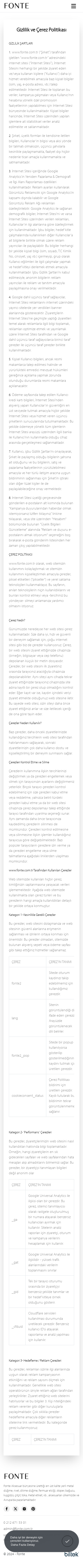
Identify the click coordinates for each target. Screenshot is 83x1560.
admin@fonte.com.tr (18, 1528)
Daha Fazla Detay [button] (23, 1544)
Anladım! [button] (67, 1538)
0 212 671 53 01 (15, 1522)
